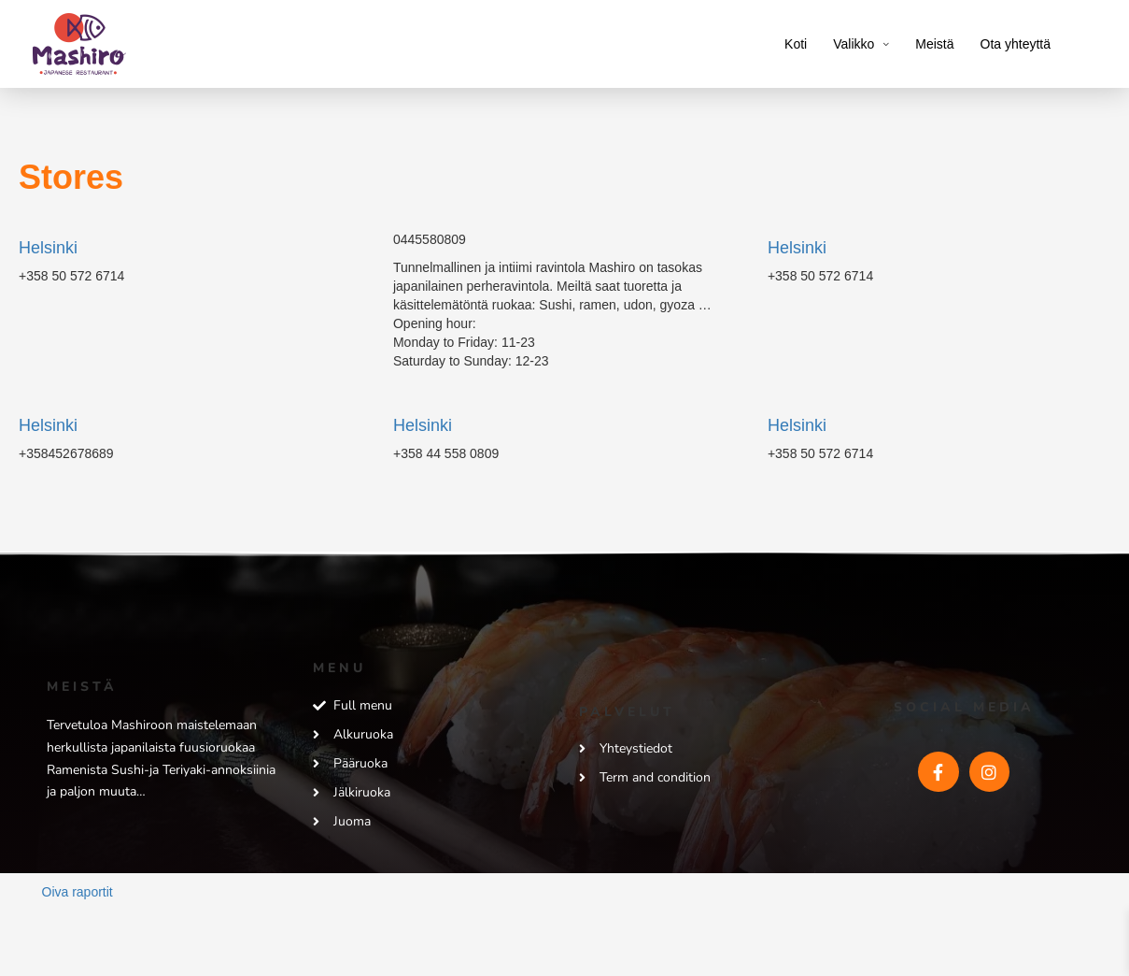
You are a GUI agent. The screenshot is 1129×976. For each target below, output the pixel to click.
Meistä (934, 43)
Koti (795, 43)
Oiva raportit (77, 891)
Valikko (853, 43)
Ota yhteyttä (1016, 43)
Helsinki (48, 247)
